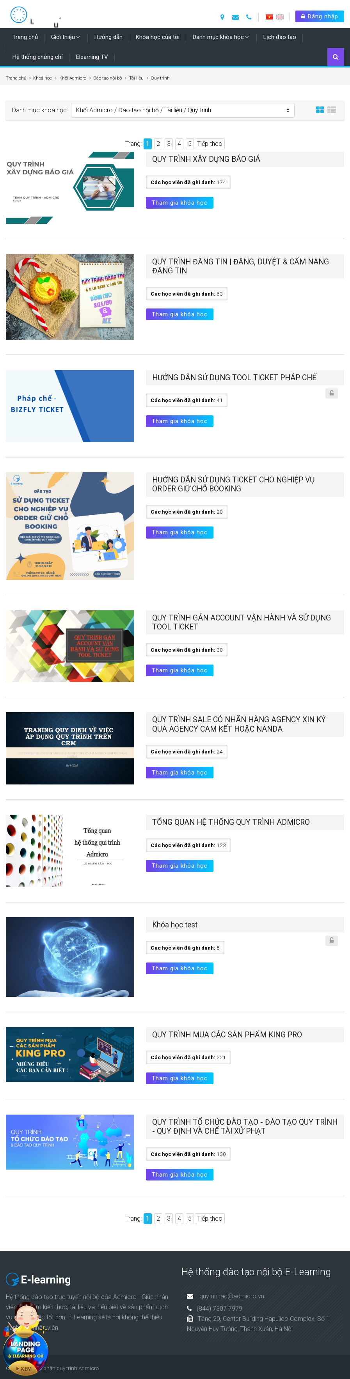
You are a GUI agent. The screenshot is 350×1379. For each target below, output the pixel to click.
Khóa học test (174, 924)
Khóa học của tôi (157, 37)
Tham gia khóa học (180, 202)
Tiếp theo (209, 143)
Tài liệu (136, 78)
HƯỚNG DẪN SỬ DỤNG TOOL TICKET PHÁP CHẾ (234, 377)
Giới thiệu (63, 37)
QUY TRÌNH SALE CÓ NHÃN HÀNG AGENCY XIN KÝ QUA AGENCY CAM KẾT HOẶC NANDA (239, 724)
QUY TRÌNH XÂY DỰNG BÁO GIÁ (206, 159)
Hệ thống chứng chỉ (37, 56)
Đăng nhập (319, 16)
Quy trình (160, 78)
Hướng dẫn (108, 37)
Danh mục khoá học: (40, 110)
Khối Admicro (72, 78)
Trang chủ (25, 37)
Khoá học (42, 78)
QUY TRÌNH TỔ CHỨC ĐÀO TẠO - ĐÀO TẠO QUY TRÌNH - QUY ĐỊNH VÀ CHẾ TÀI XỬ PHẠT (245, 1127)
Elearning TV (92, 56)
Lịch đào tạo (279, 37)
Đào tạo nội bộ (107, 78)
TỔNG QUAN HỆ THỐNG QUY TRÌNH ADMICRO (231, 822)
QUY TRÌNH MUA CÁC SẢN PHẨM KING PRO (227, 1034)
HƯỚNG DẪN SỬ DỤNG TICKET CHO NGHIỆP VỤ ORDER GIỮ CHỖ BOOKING (233, 484)
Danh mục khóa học (218, 37)
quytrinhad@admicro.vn (231, 1296)
